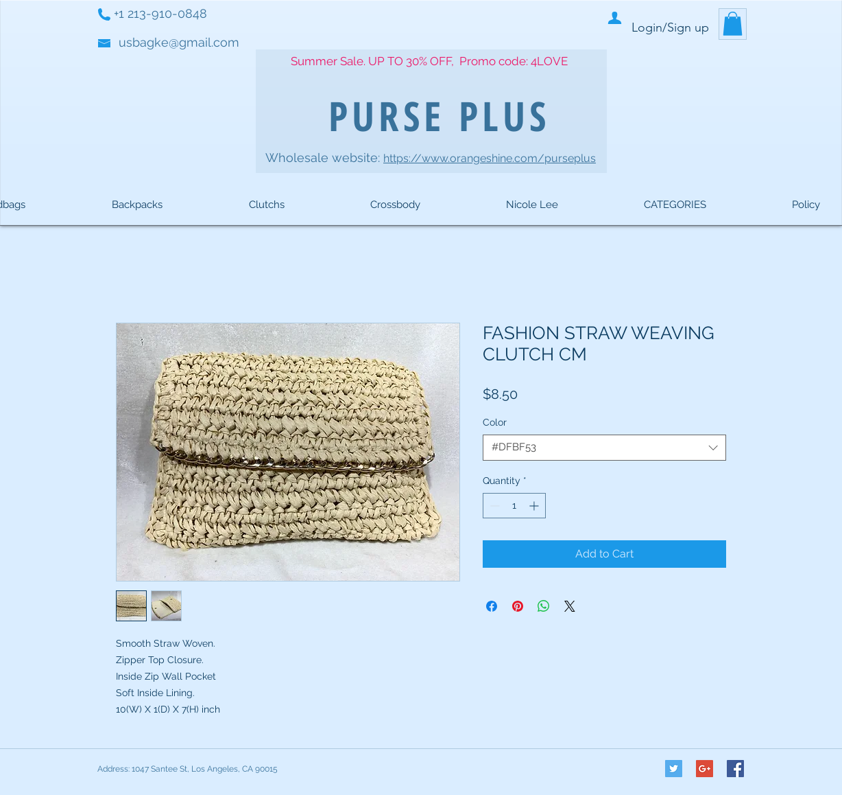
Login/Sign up (670, 27)
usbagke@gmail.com (179, 42)
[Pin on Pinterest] (517, 606)
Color (495, 422)
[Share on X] (570, 606)
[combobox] (604, 448)
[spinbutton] (514, 506)
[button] (733, 24)
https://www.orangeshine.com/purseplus (489, 158)
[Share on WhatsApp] (544, 606)
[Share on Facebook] (491, 606)
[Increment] (535, 506)
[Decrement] (493, 506)
